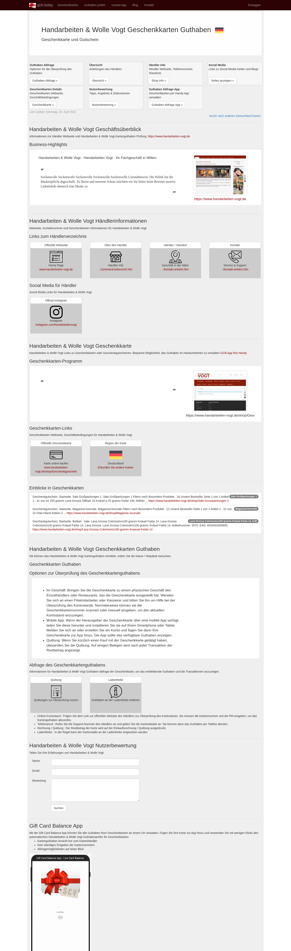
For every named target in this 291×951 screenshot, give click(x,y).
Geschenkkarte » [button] (43, 104)
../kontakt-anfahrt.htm (175, 269)
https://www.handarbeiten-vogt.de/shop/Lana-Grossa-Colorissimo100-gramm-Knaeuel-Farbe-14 (93, 529)
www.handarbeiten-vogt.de (56, 269)
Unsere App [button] (119, 5)
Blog (135, 5)
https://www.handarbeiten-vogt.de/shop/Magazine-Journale (103, 513)
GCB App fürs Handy (233, 353)
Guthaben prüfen (94, 5)
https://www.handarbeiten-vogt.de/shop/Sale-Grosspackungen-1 (189, 500)
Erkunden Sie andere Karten (116, 467)
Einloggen (254, 5)
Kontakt (149, 5)
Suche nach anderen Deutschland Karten (235, 116)
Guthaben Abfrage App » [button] (167, 104)
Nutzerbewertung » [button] (104, 104)
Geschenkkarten (68, 5)
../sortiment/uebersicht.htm (115, 269)
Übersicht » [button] (99, 80)
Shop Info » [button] (159, 80)
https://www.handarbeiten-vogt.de (169, 136)
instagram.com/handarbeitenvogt (56, 324)
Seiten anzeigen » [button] (222, 80)
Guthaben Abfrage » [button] (45, 80)
